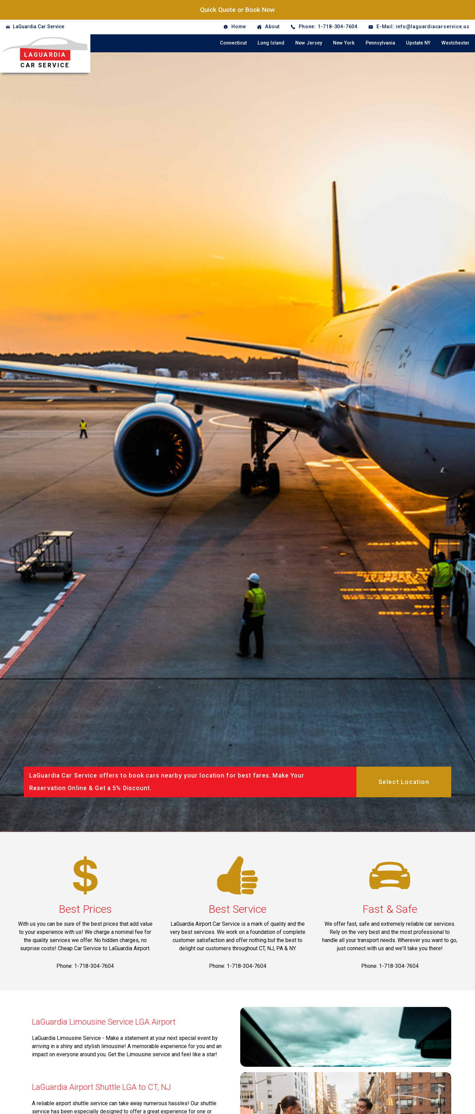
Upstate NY (418, 43)
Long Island (271, 43)
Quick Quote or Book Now (237, 10)
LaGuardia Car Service (38, 27)
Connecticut (233, 43)
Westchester (455, 43)
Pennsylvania (380, 43)
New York (344, 43)
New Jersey (308, 43)
